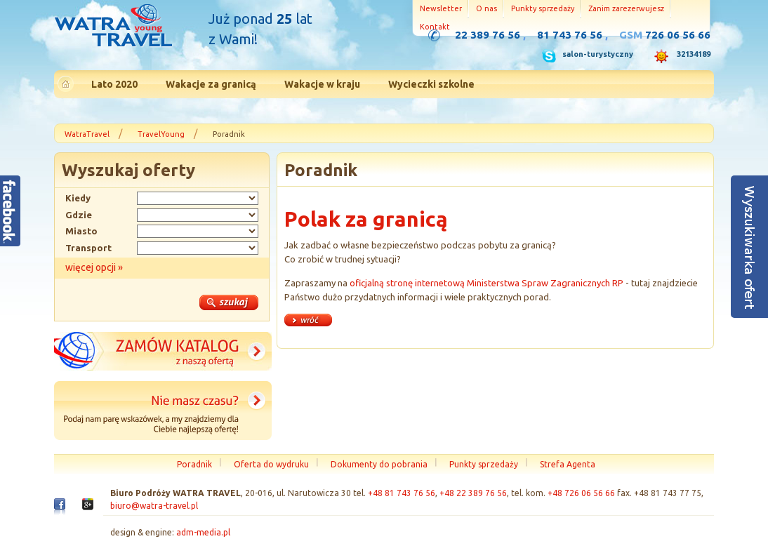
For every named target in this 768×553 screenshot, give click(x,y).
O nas (486, 8)
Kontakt (435, 26)
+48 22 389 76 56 (473, 493)
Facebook (59, 509)
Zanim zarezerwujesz (626, 8)
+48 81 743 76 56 (401, 493)
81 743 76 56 (569, 35)
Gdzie (78, 215)
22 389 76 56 (487, 35)
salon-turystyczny (597, 54)
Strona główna (113, 27)
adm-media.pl (203, 532)
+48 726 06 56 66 (581, 493)
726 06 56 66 (677, 35)
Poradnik (194, 464)
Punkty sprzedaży (542, 8)
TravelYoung (161, 134)
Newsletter (441, 8)
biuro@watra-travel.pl (154, 505)
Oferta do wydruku (271, 464)
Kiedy (78, 198)
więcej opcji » (94, 267)
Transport (88, 248)
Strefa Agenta (567, 464)
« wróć (308, 320)
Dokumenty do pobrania (379, 464)
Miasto (81, 231)
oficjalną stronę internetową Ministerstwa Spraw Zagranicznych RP (486, 283)
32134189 (693, 54)
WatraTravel (87, 134)
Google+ (87, 507)
